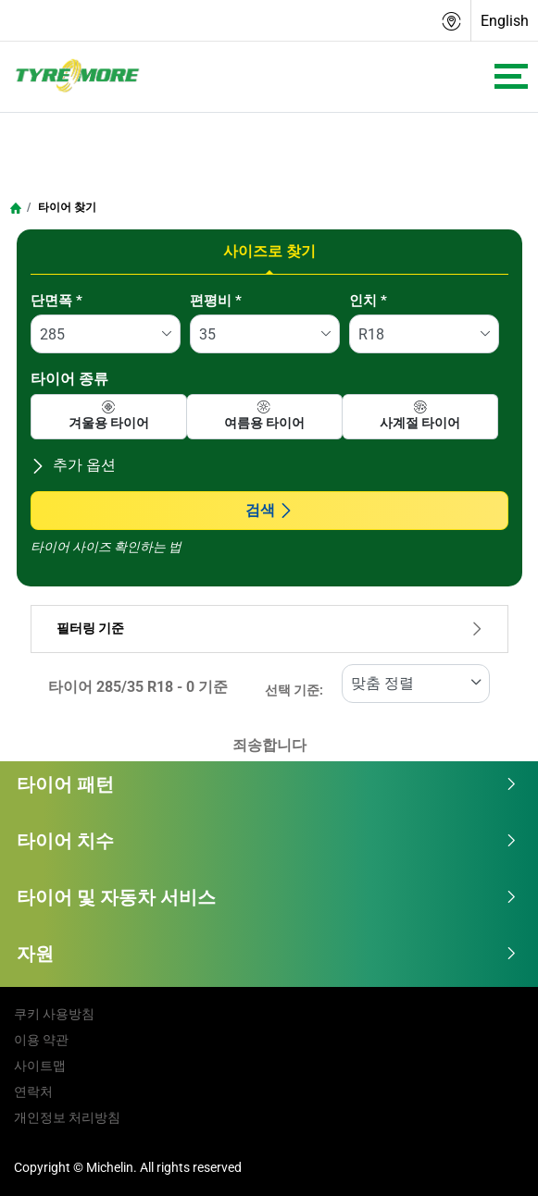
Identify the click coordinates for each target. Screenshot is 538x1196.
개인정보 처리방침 (67, 1117)
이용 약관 (41, 1039)
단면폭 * (56, 300)
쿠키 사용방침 (54, 1013)
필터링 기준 (269, 628)
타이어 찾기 (65, 207)
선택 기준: (294, 690)
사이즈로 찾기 (269, 251)
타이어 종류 (69, 379)
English (505, 21)
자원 (267, 953)
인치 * (368, 300)
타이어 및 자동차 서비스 (267, 897)
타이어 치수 (267, 841)
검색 (269, 510)
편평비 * (216, 300)
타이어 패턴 (267, 784)
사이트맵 (40, 1065)
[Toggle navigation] (511, 76)
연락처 (33, 1091)
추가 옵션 (73, 465)
